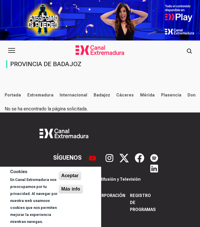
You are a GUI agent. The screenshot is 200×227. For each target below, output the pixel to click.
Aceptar (70, 175)
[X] (124, 157)
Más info (70, 188)
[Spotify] (154, 157)
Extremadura (40, 95)
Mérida (147, 95)
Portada (13, 95)
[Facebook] (140, 157)
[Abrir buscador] (189, 50)
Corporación (110, 195)
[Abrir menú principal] (11, 50)
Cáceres (125, 95)
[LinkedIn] (154, 168)
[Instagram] (110, 157)
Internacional (73, 95)
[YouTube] (93, 157)
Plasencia (171, 95)
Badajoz (102, 95)
